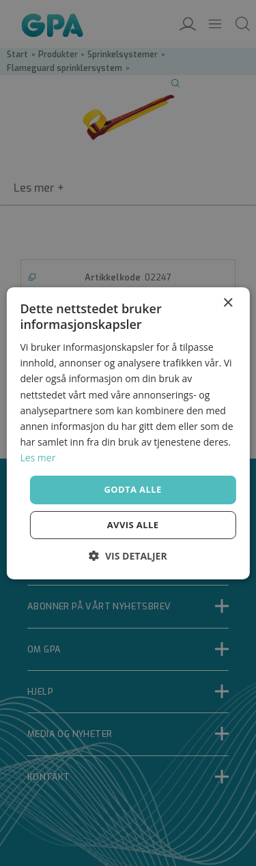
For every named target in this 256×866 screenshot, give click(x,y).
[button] (128, 555)
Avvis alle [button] (133, 525)
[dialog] (128, 433)
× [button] (228, 303)
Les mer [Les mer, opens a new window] (37, 457)
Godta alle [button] (132, 489)
